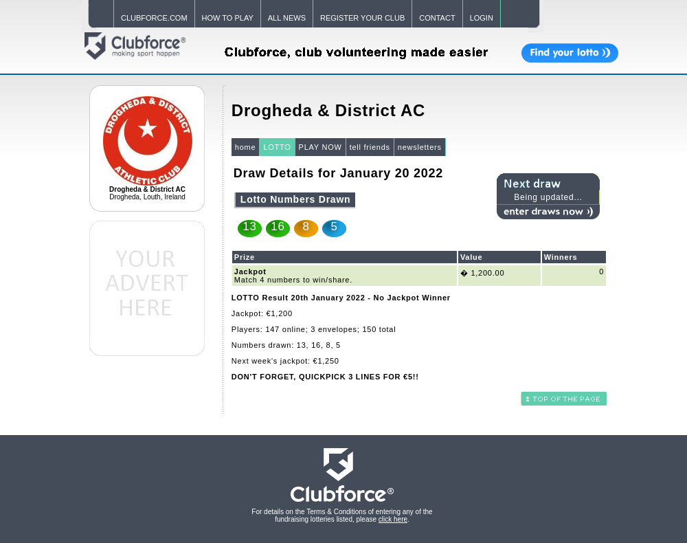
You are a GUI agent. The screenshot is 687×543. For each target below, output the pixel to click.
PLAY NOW (320, 147)
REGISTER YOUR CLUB (362, 18)
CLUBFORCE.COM (154, 18)
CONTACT (437, 18)
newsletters (420, 147)
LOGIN (481, 18)
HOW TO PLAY (228, 18)
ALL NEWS (287, 18)
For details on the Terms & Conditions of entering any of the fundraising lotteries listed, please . (341, 515)
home (245, 147)
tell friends (370, 147)
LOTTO (277, 147)
